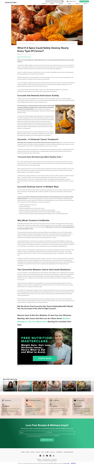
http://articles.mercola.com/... (28, 54)
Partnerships (59, 452)
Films (69, 3)
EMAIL (50, 432)
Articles (38, 452)
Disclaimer (39, 459)
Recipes (52, 3)
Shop (77, 3)
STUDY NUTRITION (84, 1)
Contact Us (52, 452)
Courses (43, 3)
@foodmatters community (35, 400)
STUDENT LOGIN (71, 1)
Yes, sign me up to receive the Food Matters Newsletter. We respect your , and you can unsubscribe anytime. (44, 436)
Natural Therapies (29, 43)
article (21, 43)
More (84, 3)
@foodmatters (8, 400)
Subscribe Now (47, 440)
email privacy (56, 435)
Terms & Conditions (46, 459)
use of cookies (67, 463)
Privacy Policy (54, 459)
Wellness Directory (68, 452)
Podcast (61, 3)
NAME (21, 432)
